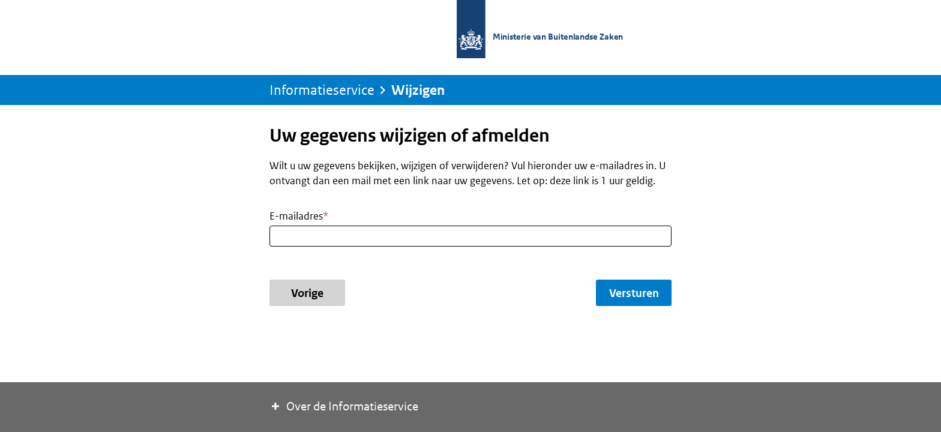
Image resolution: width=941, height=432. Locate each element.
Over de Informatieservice (343, 406)
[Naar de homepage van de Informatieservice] (545, 30)
